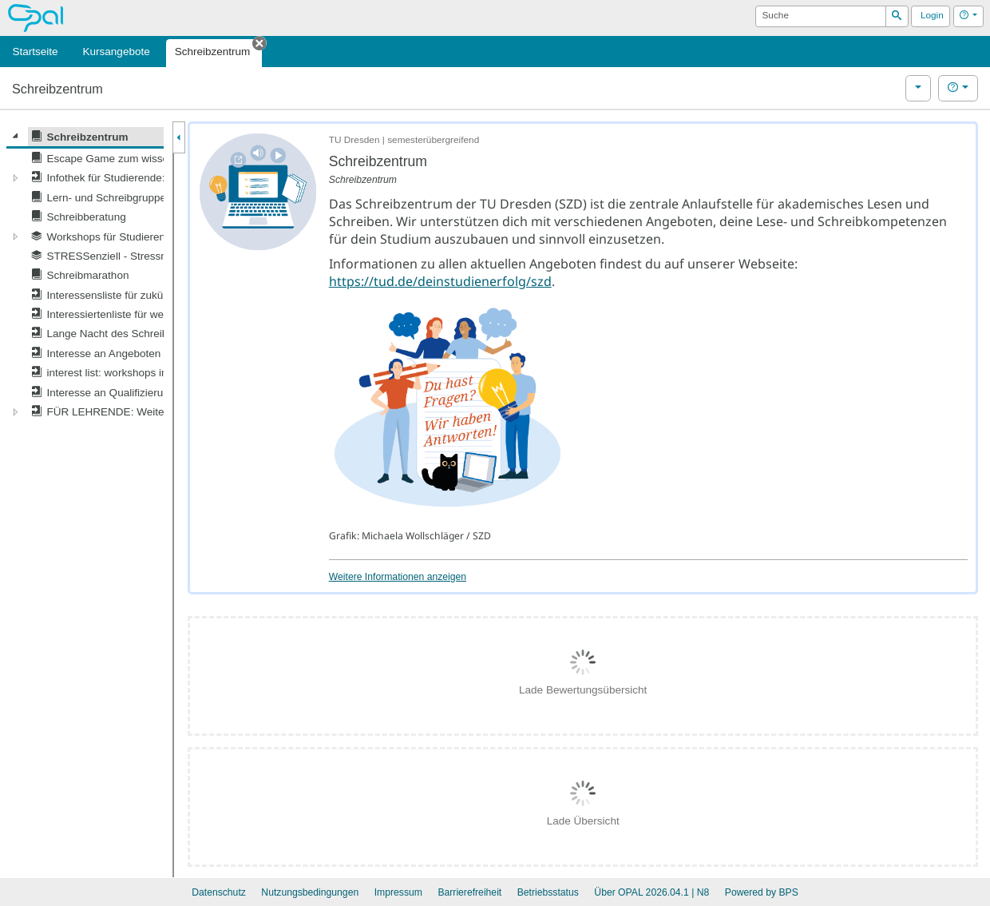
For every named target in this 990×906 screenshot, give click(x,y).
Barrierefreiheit (469, 892)
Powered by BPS (761, 892)
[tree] (85, 274)
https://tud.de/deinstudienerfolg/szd (440, 281)
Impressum (398, 892)
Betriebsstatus (548, 892)
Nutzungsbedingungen (309, 892)
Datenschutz (219, 892)
